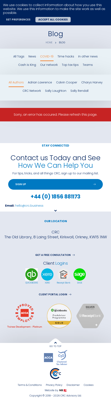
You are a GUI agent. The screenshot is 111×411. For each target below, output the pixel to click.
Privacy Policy (54, 385)
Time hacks (66, 56)
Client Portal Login (55, 294)
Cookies (89, 385)
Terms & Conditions (30, 385)
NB (62, 390)
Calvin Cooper (66, 82)
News (32, 56)
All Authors (16, 82)
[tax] (61, 357)
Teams (88, 65)
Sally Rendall (79, 91)
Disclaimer (73, 385)
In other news (88, 56)
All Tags (18, 56)
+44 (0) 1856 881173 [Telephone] (55, 196)
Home (49, 42)
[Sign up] (55, 184)
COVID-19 (46, 56)
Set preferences (18, 19)
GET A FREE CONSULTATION (55, 255)
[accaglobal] (49, 357)
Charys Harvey (92, 82)
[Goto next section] (55, 215)
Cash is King (27, 65)
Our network (49, 65)
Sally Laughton (55, 91)
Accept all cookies (53, 19)
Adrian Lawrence (40, 82)
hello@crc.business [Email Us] (29, 206)
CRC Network (32, 91)
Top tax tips (70, 65)
